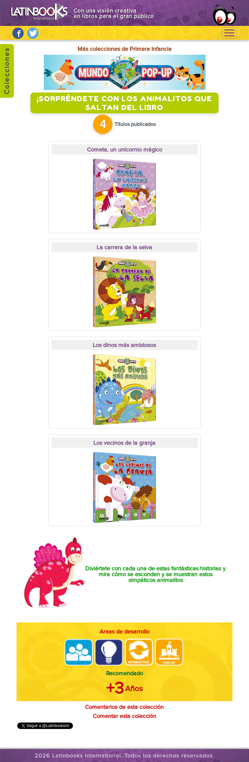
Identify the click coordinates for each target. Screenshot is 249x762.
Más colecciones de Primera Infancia (124, 49)
